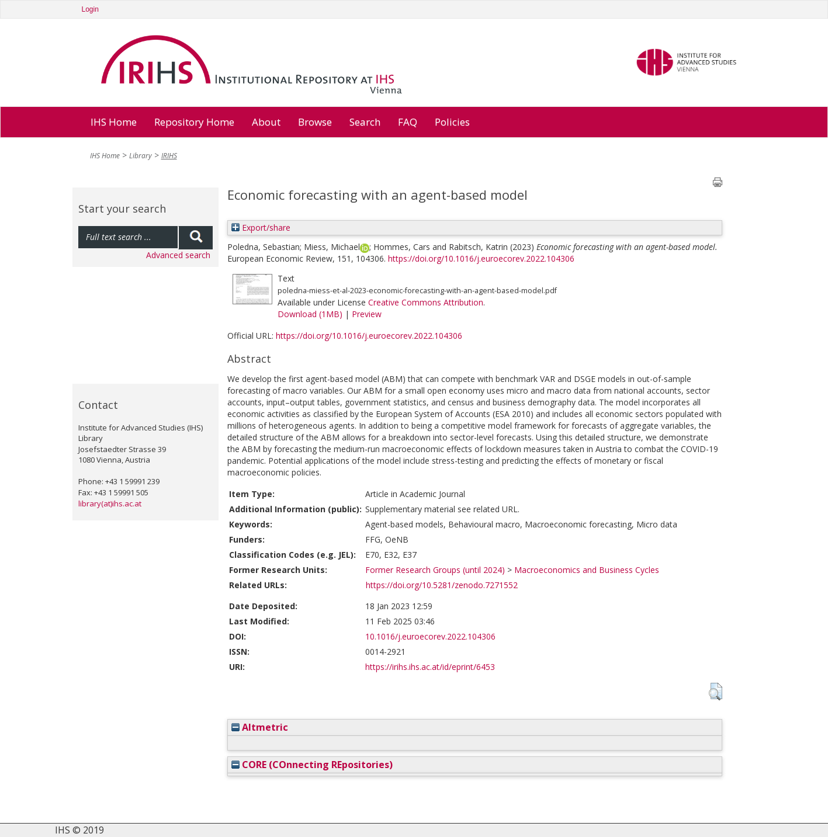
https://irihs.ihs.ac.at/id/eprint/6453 (430, 666)
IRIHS (169, 156)
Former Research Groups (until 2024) (435, 569)
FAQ (407, 121)
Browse (315, 121)
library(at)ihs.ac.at (109, 503)
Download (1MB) (310, 313)
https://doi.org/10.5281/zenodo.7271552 (442, 585)
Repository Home (194, 121)
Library (140, 156)
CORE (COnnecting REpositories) (312, 764)
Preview (367, 313)
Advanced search (178, 255)
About (266, 121)
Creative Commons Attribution (425, 302)
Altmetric (259, 727)
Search (364, 121)
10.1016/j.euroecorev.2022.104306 (430, 636)
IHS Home (114, 121)
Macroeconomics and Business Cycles (586, 569)
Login (90, 9)
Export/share (260, 227)
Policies (452, 121)
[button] (715, 691)
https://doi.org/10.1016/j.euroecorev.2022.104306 (481, 258)
